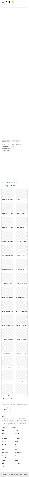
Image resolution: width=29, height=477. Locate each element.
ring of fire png (5, 139)
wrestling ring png (16, 139)
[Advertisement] (14, 22)
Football (4, 455)
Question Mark (18, 466)
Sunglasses (5, 436)
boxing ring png (6, 141)
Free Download (14, 102)
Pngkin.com (5, 466)
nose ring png (16, 141)
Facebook (4, 468)
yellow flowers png (16, 144)
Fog (16, 444)
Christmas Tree (5, 452)
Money (16, 468)
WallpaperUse (18, 447)
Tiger (3, 447)
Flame (16, 430)
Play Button (5, 441)
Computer (17, 460)
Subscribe (17, 438)
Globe (3, 460)
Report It (4, 182)
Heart (3, 430)
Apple (3, 433)
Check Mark (18, 452)
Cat (15, 436)
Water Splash (18, 463)
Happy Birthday (6, 457)
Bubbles (4, 444)
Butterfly (17, 433)
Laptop (16, 441)
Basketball (4, 438)
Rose (3, 449)
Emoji (16, 449)
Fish (16, 457)
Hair (16, 455)
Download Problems (12, 182)
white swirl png (6, 144)
